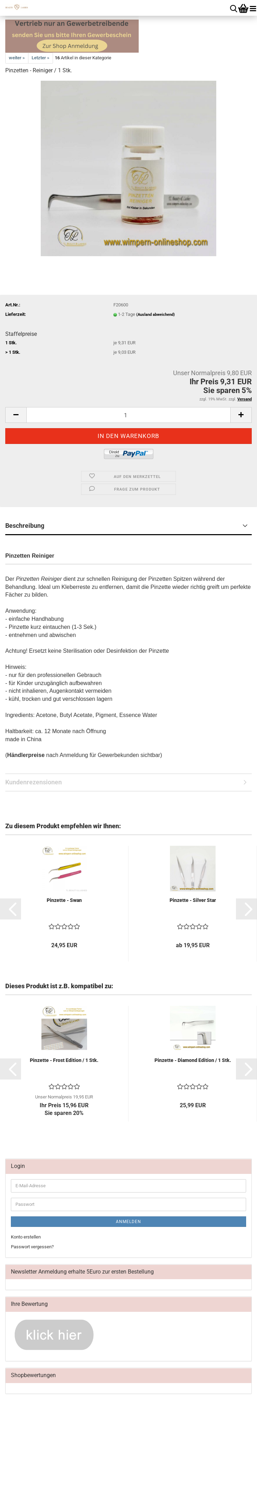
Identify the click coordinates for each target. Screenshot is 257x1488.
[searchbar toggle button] (234, 8)
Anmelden (128, 1221)
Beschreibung (24, 525)
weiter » (17, 57)
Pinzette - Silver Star (193, 900)
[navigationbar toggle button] (253, 8)
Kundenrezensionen (33, 782)
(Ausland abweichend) (155, 314)
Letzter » (41, 57)
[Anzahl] (128, 415)
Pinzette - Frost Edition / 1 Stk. (64, 1060)
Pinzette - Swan (64, 900)
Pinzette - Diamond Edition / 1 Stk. (192, 1060)
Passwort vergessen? (32, 1246)
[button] (15, 415)
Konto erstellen (26, 1237)
